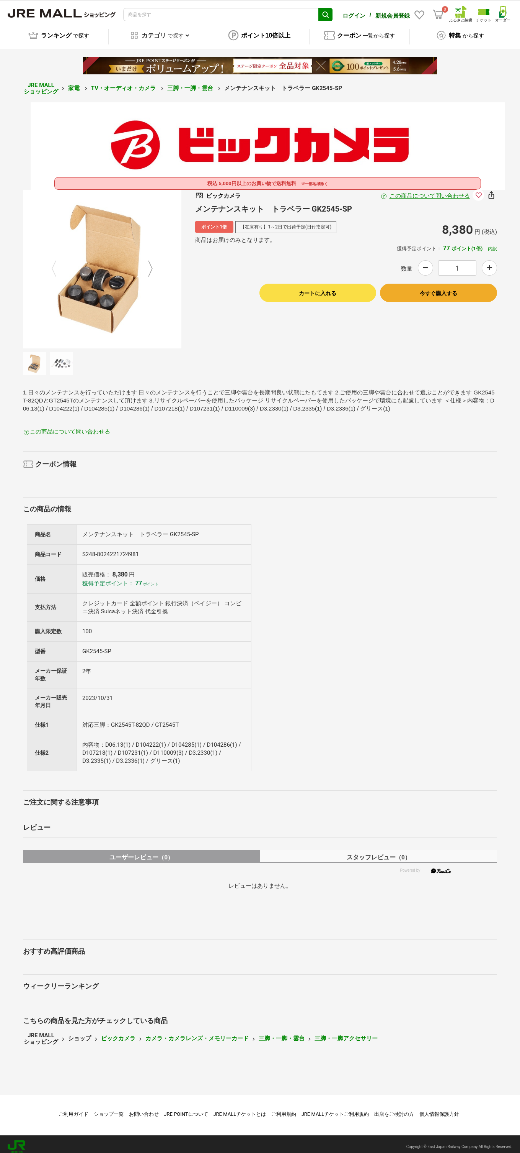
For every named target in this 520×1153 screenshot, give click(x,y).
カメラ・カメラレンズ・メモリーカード (197, 1033)
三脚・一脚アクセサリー (346, 1033)
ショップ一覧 (109, 1109)
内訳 (492, 243)
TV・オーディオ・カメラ (124, 82)
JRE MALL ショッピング (41, 83)
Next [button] (145, 264)
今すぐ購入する (438, 288)
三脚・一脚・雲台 (191, 82)
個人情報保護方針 (439, 1109)
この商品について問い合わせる (430, 190)
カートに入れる (317, 288)
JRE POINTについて (186, 1109)
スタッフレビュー (379, 852)
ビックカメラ (118, 1033)
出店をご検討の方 (394, 1109)
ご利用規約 (283, 1109)
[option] (102, 263)
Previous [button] (58, 264)
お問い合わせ (144, 1109)
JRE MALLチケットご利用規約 (335, 1109)
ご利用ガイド (73, 1109)
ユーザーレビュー (141, 852)
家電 (74, 82)
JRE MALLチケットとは (239, 1109)
